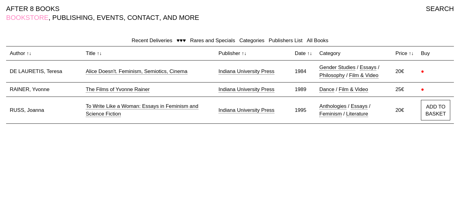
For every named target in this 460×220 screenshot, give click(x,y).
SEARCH (440, 9)
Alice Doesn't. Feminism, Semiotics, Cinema (136, 71)
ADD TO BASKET (436, 110)
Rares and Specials (212, 40)
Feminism (330, 114)
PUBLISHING (72, 17)
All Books (317, 40)
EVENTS (110, 17)
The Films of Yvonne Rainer (118, 89)
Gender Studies (337, 67)
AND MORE (181, 17)
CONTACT (143, 17)
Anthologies (332, 106)
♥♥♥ (181, 40)
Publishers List (285, 40)
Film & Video (364, 75)
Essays (368, 67)
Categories (251, 40)
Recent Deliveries (152, 40)
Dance (326, 89)
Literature (357, 114)
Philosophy (332, 75)
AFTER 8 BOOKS (33, 9)
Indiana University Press (246, 71)
